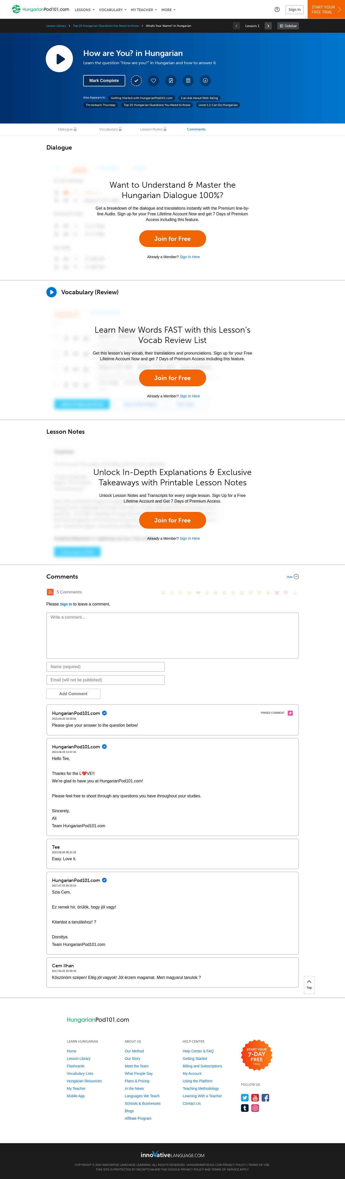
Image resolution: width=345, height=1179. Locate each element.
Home (72, 1051)
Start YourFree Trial (327, 9)
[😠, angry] (207, 592)
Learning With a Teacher (202, 1096)
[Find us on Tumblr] (245, 1108)
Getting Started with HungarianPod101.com (142, 98)
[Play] (51, 292)
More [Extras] (166, 10)
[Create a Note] (170, 80)
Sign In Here (190, 257)
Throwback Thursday (100, 105)
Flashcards (76, 1066)
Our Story (132, 1059)
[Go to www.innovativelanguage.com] (172, 1153)
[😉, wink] (233, 592)
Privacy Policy (234, 1164)
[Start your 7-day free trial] (257, 1055)
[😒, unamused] (189, 592)
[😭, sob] (242, 592)
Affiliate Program (138, 1118)
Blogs (129, 1111)
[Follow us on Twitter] (245, 1098)
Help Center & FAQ (198, 1051)
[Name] (105, 667)
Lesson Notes (151, 129)
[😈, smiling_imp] (277, 592)
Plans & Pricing (137, 1081)
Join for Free (172, 238)
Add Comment (73, 694)
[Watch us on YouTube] (255, 1098)
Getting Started (195, 1059)
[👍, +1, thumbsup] (294, 592)
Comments (196, 129)
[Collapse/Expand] (172, 576)
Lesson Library (56, 26)
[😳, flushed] (171, 592)
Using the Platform (197, 1081)
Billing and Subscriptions (202, 1066)
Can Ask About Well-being (199, 98)
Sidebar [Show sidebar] (291, 26)
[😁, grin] (180, 592)
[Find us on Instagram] (255, 1108)
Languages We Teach (142, 1096)
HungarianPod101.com (204, 1164)
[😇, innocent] (250, 592)
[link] (268, 25)
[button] (277, 9)
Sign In (295, 9)
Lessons (83, 10)
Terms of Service (225, 1169)
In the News (134, 1088)
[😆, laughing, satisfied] (215, 592)
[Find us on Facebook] (266, 1098)
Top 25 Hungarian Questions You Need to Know (106, 26)
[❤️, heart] (285, 592)
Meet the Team (136, 1066)
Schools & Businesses (143, 1103)
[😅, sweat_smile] (224, 592)
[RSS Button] (50, 592)
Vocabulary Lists (80, 1073)
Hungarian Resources (84, 1081)
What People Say (139, 1073)
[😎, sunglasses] (198, 592)
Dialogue (65, 129)
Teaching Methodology (201, 1088)
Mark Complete (104, 80)
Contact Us (191, 1103)
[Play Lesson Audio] (59, 58)
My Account (192, 1073)
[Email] (105, 680)
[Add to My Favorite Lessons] (153, 80)
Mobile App (76, 1096)
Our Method (134, 1051)
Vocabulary (111, 10)
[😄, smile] (163, 592)
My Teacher (142, 10)
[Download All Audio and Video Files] (205, 80)
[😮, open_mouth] (268, 592)
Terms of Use (259, 1164)
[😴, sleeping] (259, 592)
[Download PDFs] (188, 80)
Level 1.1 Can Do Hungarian (218, 105)
